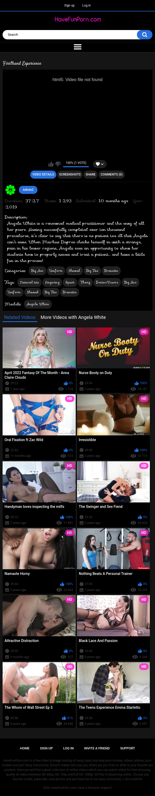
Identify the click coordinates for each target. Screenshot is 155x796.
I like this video (51, 164)
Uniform (56, 270)
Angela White (38, 304)
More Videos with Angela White (73, 317)
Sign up (69, 5)
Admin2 (28, 190)
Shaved (74, 270)
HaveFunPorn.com (63, 788)
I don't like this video (57, 164)
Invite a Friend (97, 748)
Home (24, 748)
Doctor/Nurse (107, 282)
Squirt (70, 282)
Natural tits (29, 282)
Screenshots (70, 174)
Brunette (111, 270)
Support (127, 748)
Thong (85, 282)
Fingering (52, 282)
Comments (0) (112, 174)
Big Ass (37, 270)
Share (91, 174)
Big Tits (92, 270)
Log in (86, 5)
